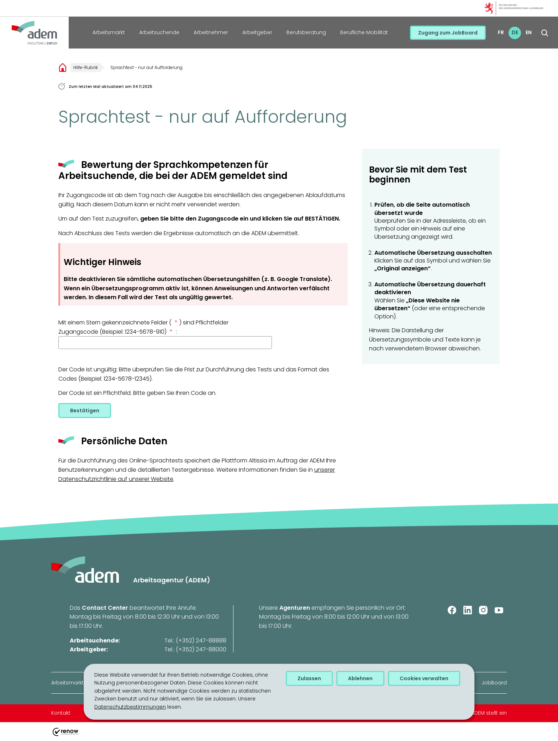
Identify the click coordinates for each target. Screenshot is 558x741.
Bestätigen (84, 410)
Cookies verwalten (424, 678)
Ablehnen (360, 678)
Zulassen (309, 678)
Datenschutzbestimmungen (130, 706)
